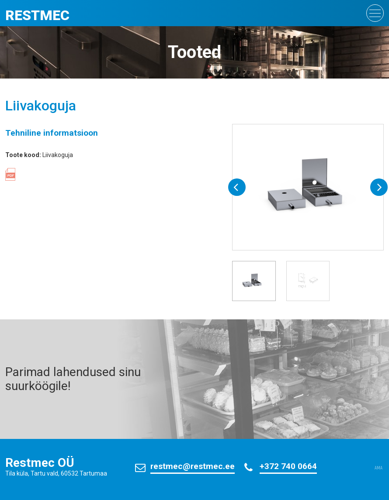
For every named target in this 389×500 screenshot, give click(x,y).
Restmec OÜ (39, 463)
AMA (378, 468)
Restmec (37, 15)
